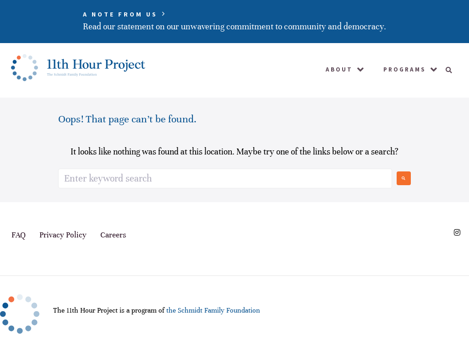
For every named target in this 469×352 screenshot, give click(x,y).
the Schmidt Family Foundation (213, 310)
